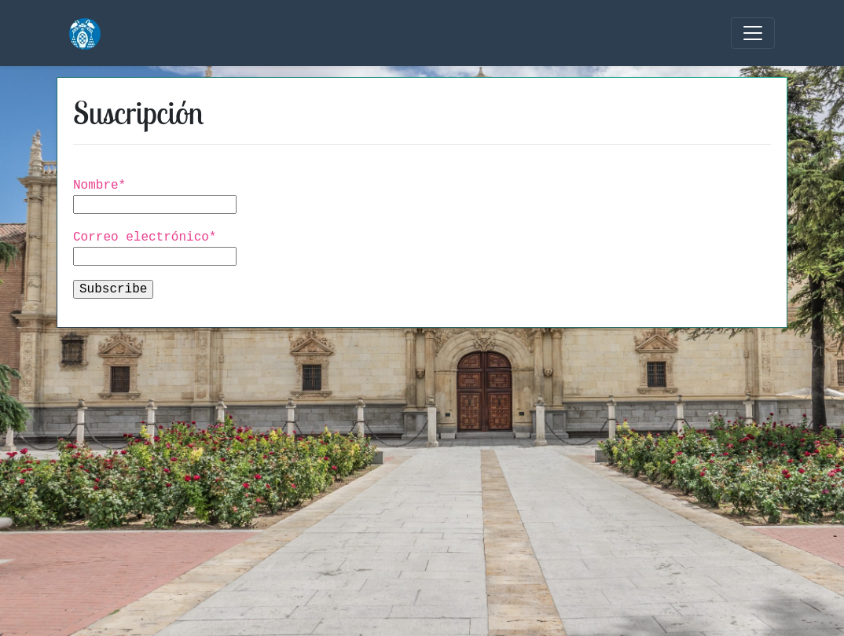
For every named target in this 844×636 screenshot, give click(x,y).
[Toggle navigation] (753, 33)
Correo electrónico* (168, 247)
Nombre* (168, 195)
